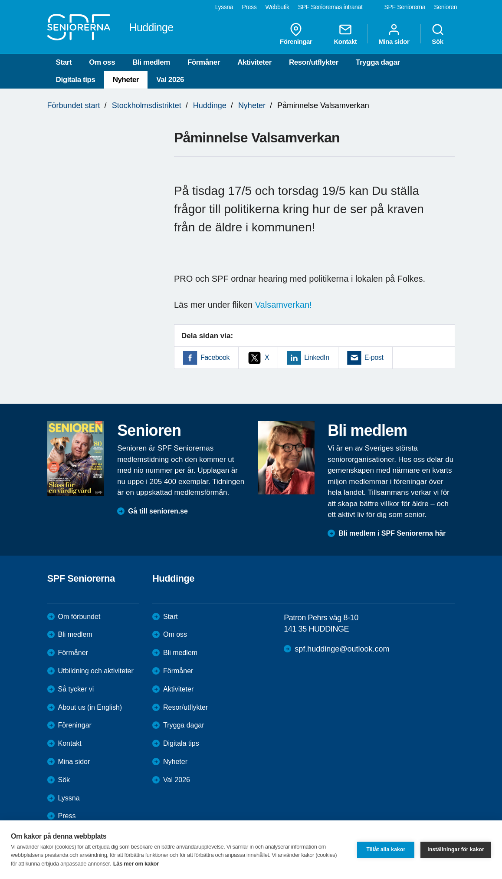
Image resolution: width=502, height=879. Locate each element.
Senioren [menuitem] (445, 6)
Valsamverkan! (283, 304)
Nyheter (126, 80)
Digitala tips (75, 80)
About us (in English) (90, 707)
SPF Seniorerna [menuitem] (405, 6)
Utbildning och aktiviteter (96, 671)
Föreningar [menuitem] (296, 34)
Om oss (102, 62)
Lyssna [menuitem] (224, 6)
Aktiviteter (254, 62)
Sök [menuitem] (437, 34)
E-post (374, 357)
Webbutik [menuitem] (277, 6)
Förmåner (203, 62)
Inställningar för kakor (455, 849)
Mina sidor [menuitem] (393, 34)
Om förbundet (79, 616)
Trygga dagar (378, 62)
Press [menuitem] (249, 6)
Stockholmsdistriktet (146, 105)
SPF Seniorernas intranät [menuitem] (330, 6)
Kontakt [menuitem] (345, 34)
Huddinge (209, 105)
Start (64, 62)
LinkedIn (316, 357)
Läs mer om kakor (136, 863)
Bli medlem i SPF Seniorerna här (392, 533)
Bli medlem (151, 62)
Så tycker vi (76, 689)
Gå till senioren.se (158, 511)
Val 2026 (170, 80)
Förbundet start (73, 105)
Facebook (215, 357)
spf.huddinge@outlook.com (342, 649)
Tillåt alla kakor (385, 849)
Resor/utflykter (313, 62)
